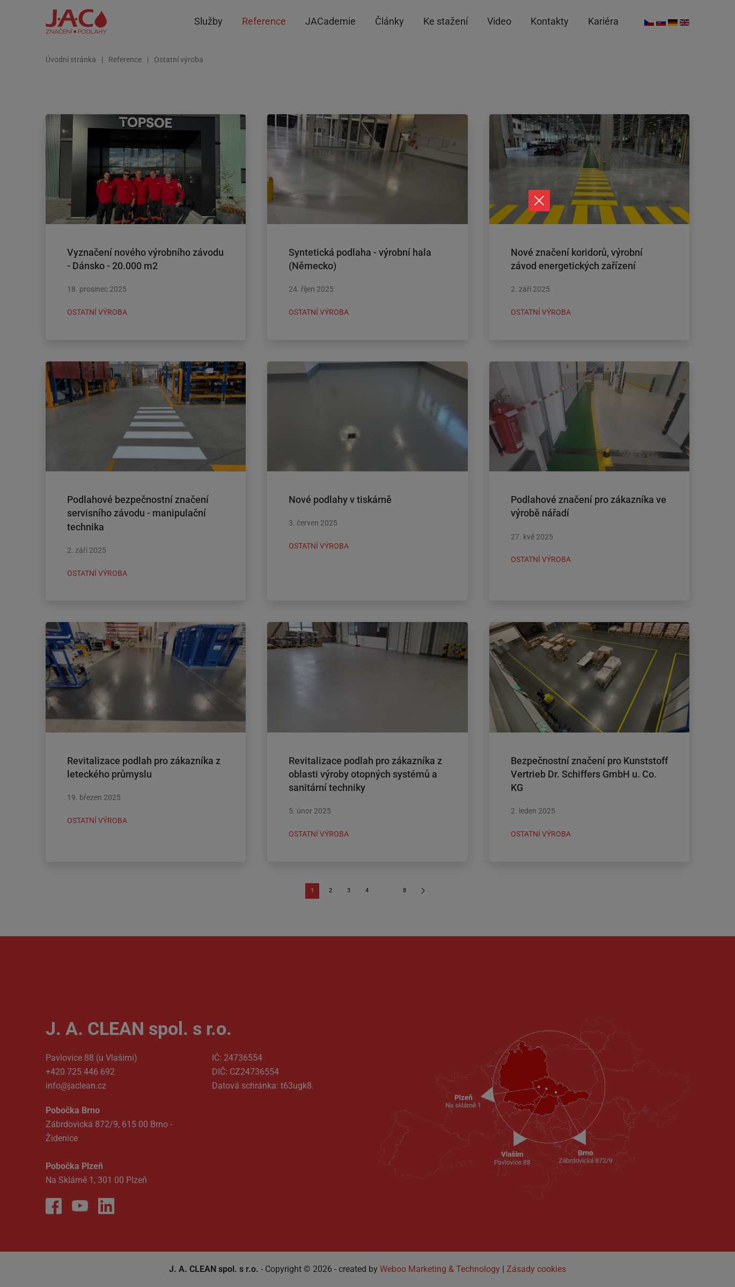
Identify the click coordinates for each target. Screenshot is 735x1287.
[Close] (539, 200)
